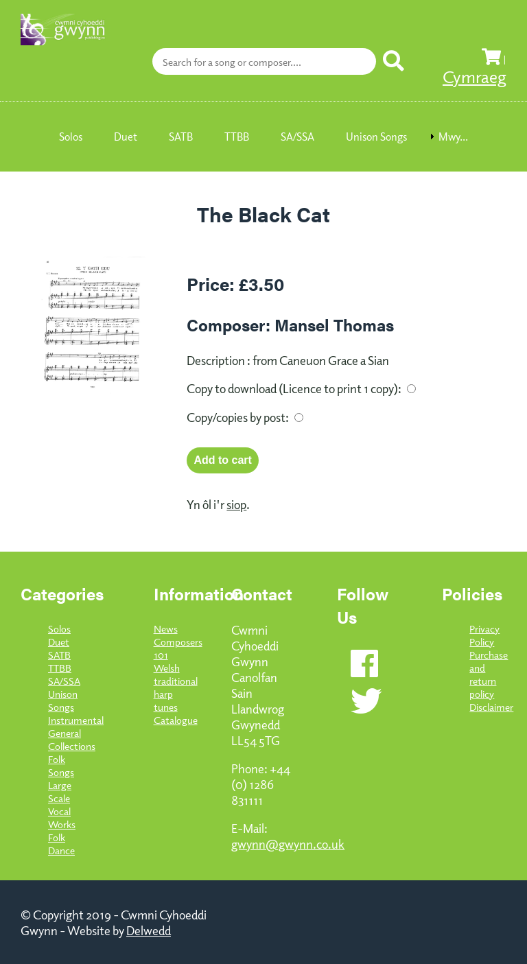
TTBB (59, 667)
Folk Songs (61, 765)
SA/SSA (64, 680)
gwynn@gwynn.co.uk (287, 843)
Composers (178, 641)
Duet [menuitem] (125, 136)
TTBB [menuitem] (236, 136)
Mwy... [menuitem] (453, 136)
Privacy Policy (484, 635)
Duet (58, 641)
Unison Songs (63, 700)
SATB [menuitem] (181, 136)
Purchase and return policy (488, 674)
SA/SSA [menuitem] (297, 136)
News (166, 628)
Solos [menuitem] (70, 136)
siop (236, 504)
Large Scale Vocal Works (61, 804)
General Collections (71, 739)
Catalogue (176, 719)
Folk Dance (61, 843)
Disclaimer (491, 706)
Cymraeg (474, 76)
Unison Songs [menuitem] (376, 136)
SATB (59, 654)
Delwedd (148, 930)
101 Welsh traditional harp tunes (176, 680)
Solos (59, 628)
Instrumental (76, 719)
